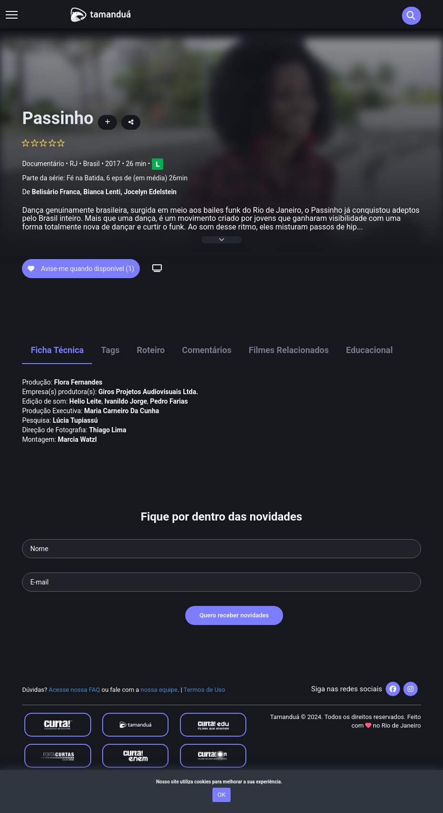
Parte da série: (105, 178)
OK (221, 794)
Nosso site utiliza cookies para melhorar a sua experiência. (221, 781)
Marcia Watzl (77, 456)
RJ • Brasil (85, 163)
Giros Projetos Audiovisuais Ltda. (148, 408)
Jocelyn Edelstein (150, 192)
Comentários (207, 367)
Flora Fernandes (78, 399)
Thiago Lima (107, 446)
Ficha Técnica (57, 367)
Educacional (369, 367)
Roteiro (151, 367)
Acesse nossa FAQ (74, 706)
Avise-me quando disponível (81, 285)
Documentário (43, 163)
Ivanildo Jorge (126, 418)
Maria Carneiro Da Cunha (121, 427)
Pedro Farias (169, 418)
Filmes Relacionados (289, 367)
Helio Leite (85, 418)
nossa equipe (159, 706)
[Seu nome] (221, 565)
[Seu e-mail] (221, 599)
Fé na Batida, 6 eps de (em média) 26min (127, 178)
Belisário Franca (56, 192)
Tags (110, 367)
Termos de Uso (204, 706)
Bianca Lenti (102, 192)
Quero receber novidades (234, 632)
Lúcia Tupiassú (75, 437)
